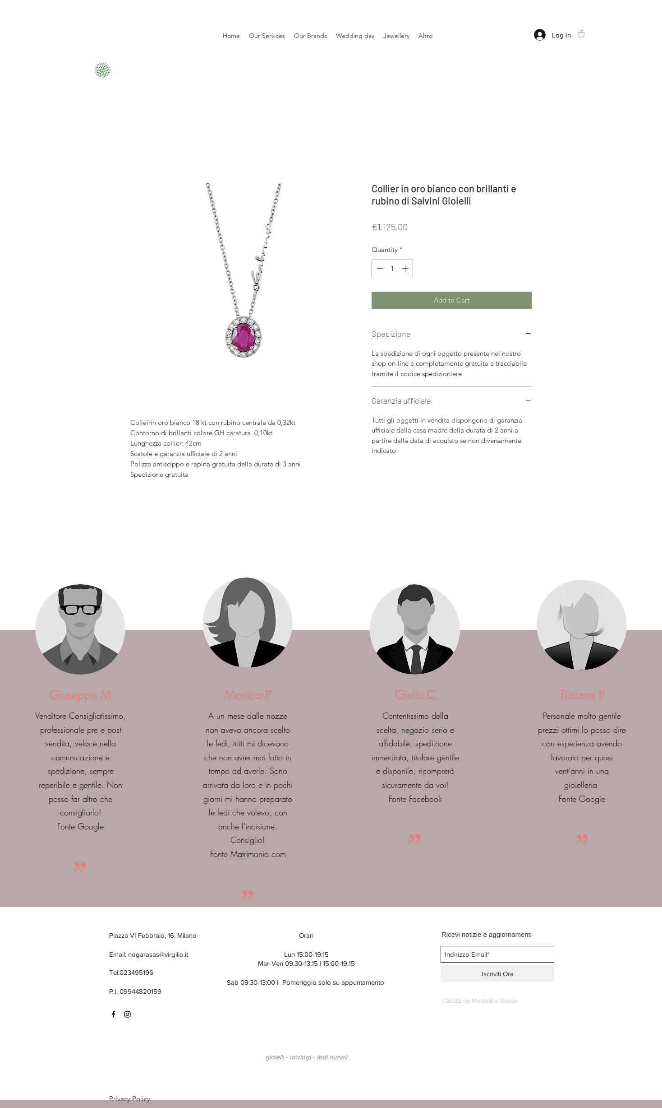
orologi (300, 1057)
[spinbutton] (392, 268)
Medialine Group (495, 1000)
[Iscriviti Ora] (497, 973)
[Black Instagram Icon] (127, 1014)
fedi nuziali (332, 1057)
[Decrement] (379, 268)
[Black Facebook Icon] (113, 1014)
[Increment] (406, 268)
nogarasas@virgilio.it (158, 954)
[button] (581, 33)
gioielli (274, 1057)
